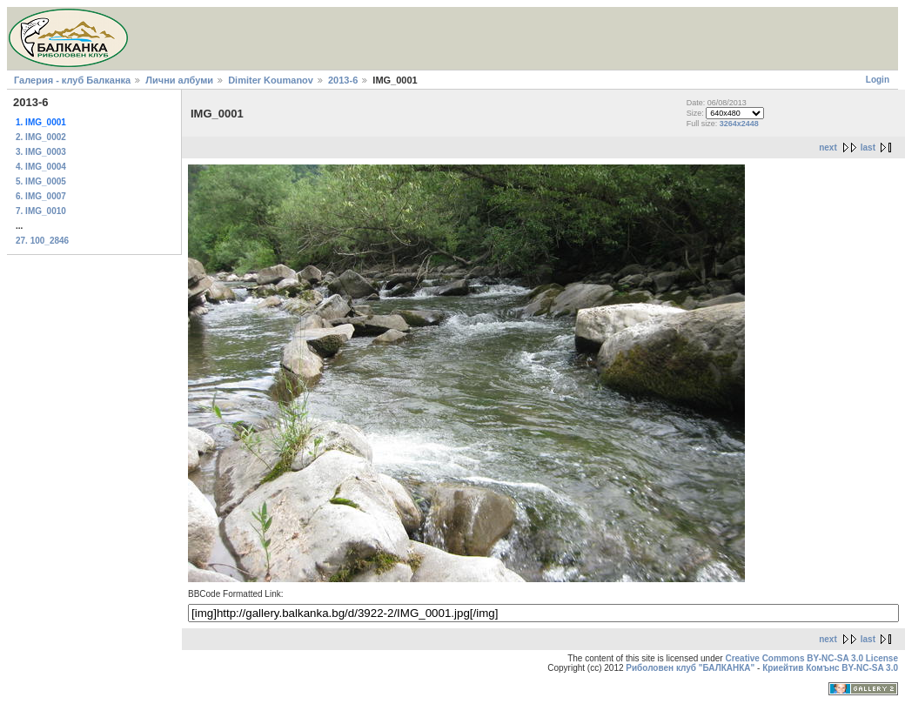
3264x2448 (739, 123)
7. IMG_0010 (41, 211)
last (868, 147)
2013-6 (343, 80)
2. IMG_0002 (41, 137)
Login (877, 79)
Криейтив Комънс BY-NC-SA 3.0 (830, 668)
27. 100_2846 (42, 240)
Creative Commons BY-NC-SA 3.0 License (811, 658)
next (828, 147)
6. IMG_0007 (41, 196)
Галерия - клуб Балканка (72, 80)
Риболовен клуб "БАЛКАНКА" (690, 668)
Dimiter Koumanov (270, 80)
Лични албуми (179, 80)
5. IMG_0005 (41, 181)
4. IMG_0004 (41, 166)
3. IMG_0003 (41, 152)
